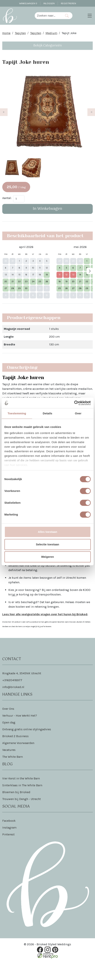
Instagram (9, 828)
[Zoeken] (66, 15)
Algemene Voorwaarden (18, 743)
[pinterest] (55, 950)
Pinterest (8, 835)
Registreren (68, 3)
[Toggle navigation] (90, 16)
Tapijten (20, 33)
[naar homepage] (9, 15)
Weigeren (47, 556)
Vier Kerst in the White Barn (21, 779)
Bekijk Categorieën (47, 45)
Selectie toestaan (47, 544)
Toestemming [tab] (17, 413)
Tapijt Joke (69, 33)
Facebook (9, 821)
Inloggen (49, 3)
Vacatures (9, 750)
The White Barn (12, 757)
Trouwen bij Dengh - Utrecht (21, 799)
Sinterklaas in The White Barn (22, 785)
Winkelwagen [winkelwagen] (28, 3)
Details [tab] (47, 413)
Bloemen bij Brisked (16, 792)
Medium (51, 33)
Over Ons (8, 709)
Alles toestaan (47, 531)
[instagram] (48, 950)
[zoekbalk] (48, 15)
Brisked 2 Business (15, 736)
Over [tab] (78, 413)
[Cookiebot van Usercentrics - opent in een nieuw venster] (74, 402)
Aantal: (7, 198)
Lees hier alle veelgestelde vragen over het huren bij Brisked (44, 614)
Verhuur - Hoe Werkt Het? (19, 716)
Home (6, 33)
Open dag (8, 723)
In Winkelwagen (47, 209)
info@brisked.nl (13, 687)
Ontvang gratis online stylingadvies (26, 729)
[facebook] (40, 950)
